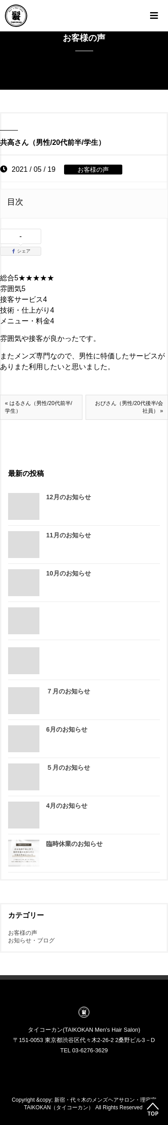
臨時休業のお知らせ (74, 843)
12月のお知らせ (68, 497)
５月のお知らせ (68, 767)
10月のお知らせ (68, 573)
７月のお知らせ (68, 691)
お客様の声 (93, 169)
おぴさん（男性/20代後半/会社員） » (129, 407)
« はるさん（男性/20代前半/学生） (38, 407)
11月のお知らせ (68, 535)
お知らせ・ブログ (31, 940)
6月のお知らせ (66, 729)
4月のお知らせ (66, 805)
